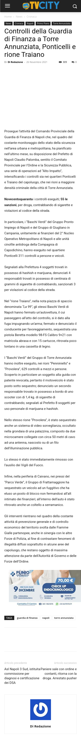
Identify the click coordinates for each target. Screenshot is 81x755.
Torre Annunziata (61, 23)
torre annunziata (64, 617)
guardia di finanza (27, 617)
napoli (45, 617)
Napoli (30, 23)
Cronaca (32, 16)
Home (8, 16)
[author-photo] (40, 720)
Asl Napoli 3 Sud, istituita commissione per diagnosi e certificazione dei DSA (22, 676)
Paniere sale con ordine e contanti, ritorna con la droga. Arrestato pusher (59, 673)
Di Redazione (15, 62)
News (19, 16)
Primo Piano (43, 23)
